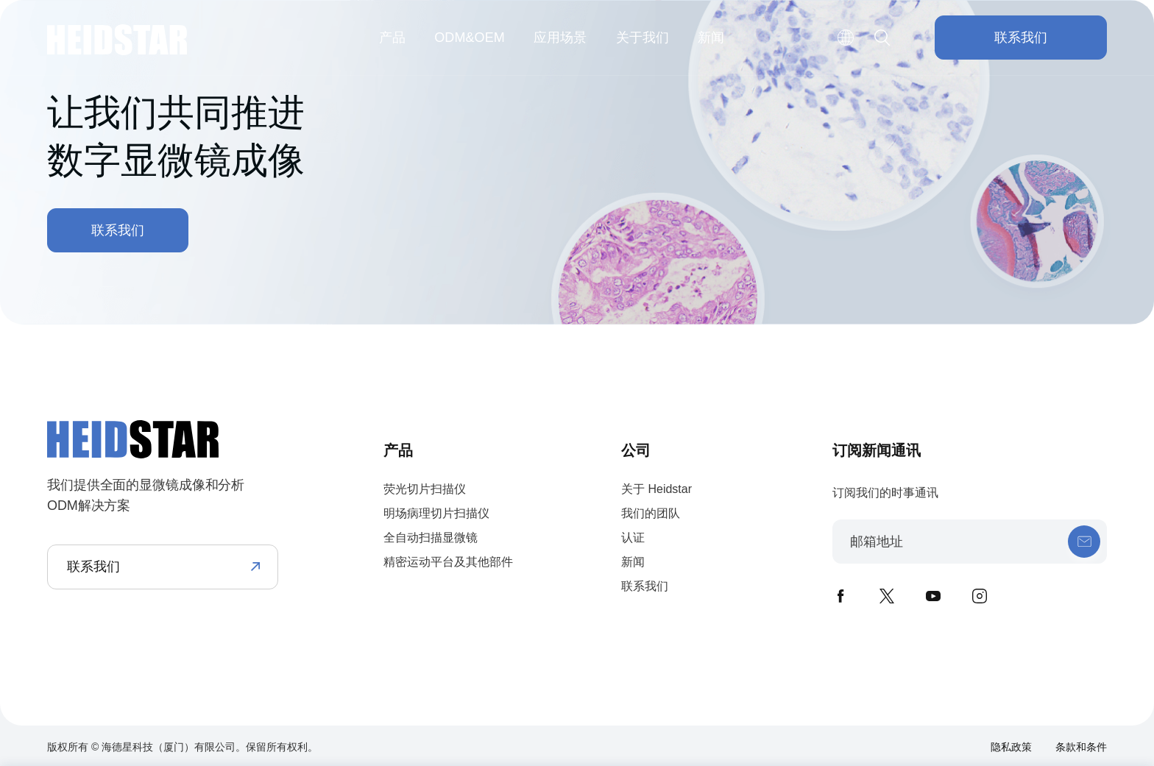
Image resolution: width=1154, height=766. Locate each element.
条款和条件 (1081, 747)
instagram (979, 596)
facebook (840, 596)
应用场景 (560, 37)
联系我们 (1020, 37)
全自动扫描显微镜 (430, 537)
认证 (633, 537)
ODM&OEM (469, 37)
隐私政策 (1011, 747)
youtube (933, 596)
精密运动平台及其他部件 (448, 562)
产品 (392, 37)
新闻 (711, 37)
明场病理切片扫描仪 (436, 513)
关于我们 (642, 37)
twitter (887, 596)
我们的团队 (650, 513)
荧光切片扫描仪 (424, 489)
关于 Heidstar (656, 489)
